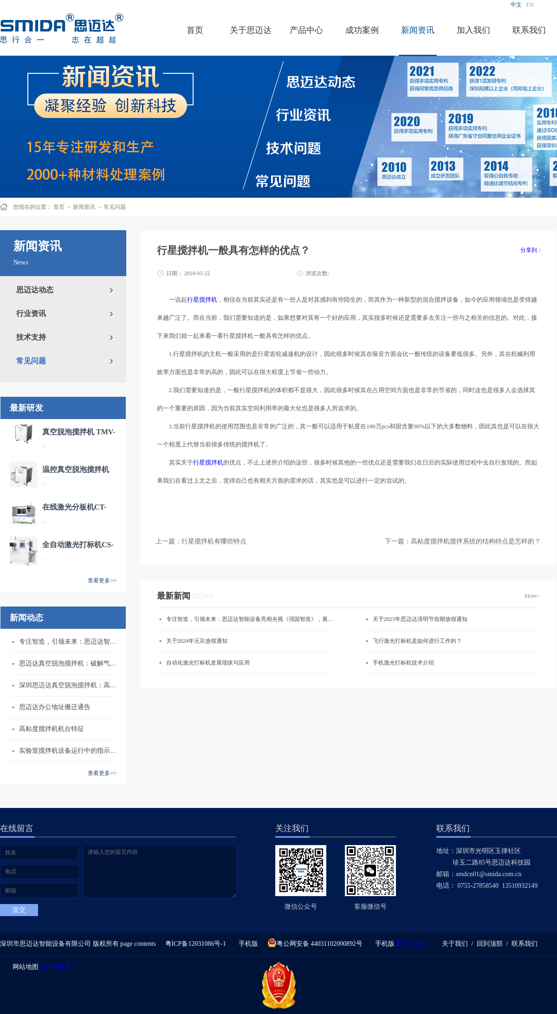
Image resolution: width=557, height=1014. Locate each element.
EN (530, 4)
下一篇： (463, 541)
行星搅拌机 (202, 299)
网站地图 (24, 966)
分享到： (531, 250)
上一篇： (200, 541)
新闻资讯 (84, 207)
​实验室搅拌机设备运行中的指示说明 (70, 750)
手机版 (246, 943)
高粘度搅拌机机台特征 (51, 728)
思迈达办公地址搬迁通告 (55, 707)
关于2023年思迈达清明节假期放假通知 (420, 619)
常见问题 (115, 207)
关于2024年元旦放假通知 (196, 641)
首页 (195, 30)
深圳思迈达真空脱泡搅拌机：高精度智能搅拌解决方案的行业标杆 (70, 685)
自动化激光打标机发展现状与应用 (208, 662)
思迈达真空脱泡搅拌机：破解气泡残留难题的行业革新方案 (70, 663)
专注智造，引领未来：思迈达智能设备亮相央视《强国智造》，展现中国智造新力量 (70, 641)
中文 (516, 4)
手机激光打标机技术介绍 (403, 662)
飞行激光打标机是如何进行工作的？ (417, 641)
